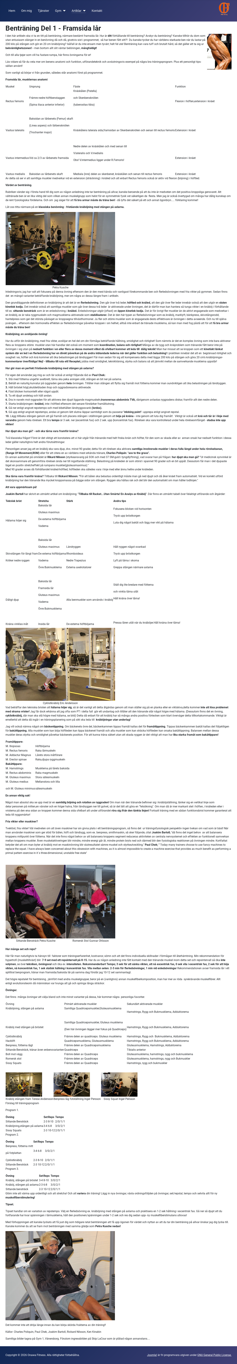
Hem (12, 10)
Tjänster (43, 10)
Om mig (26, 10)
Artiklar (76, 10)
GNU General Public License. (214, 1355)
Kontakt (97, 10)
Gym (58, 10)
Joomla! (152, 1355)
